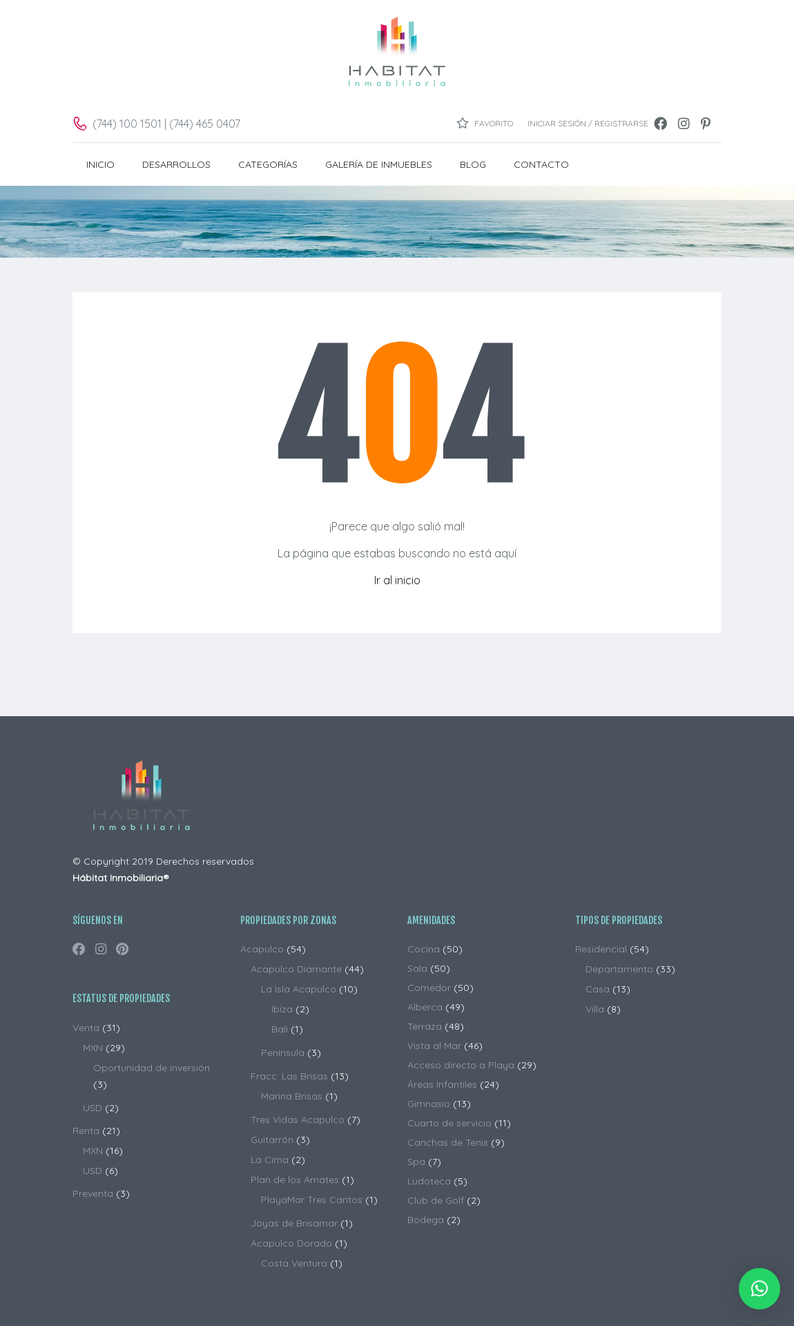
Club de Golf (435, 1200)
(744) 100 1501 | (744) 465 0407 (166, 124)
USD (92, 1108)
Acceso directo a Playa (460, 1065)
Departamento (619, 969)
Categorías (268, 164)
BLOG (473, 164)
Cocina (423, 949)
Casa (597, 989)
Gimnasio (428, 1103)
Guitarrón (272, 1139)
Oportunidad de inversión (151, 1067)
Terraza (424, 1026)
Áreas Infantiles (442, 1084)
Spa (416, 1161)
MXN (93, 1047)
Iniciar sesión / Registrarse (587, 123)
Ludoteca (429, 1181)
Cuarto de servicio (449, 1123)
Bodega (425, 1219)
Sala (417, 968)
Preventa (92, 1193)
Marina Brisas (291, 1096)
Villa (594, 1009)
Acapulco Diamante (296, 969)
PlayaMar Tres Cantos (311, 1199)
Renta (85, 1130)
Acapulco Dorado (291, 1243)
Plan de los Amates (295, 1179)
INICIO (100, 164)
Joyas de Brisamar (294, 1223)
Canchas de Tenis (447, 1142)
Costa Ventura (294, 1263)
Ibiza (282, 1009)
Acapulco (262, 949)
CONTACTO (541, 164)
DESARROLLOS (176, 164)
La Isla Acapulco (298, 989)
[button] (759, 1288)
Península (282, 1052)
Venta (85, 1027)
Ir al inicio (397, 580)
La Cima (270, 1159)
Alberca (425, 1007)
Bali (279, 1029)
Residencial (601, 949)
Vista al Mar (434, 1045)
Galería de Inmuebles (378, 164)
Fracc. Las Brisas (289, 1076)
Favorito (484, 122)
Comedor (429, 987)
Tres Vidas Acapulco (298, 1119)
